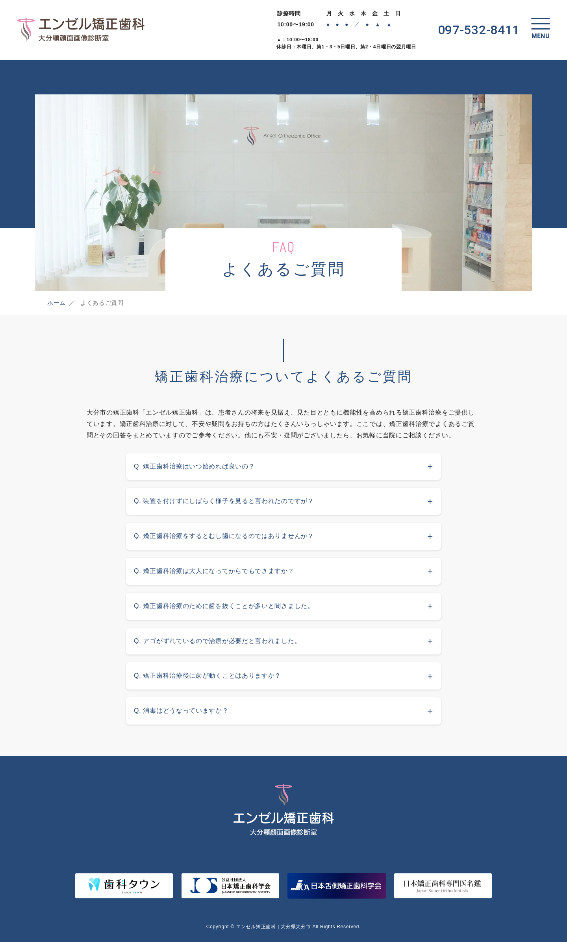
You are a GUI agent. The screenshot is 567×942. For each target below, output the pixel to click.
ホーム (56, 302)
